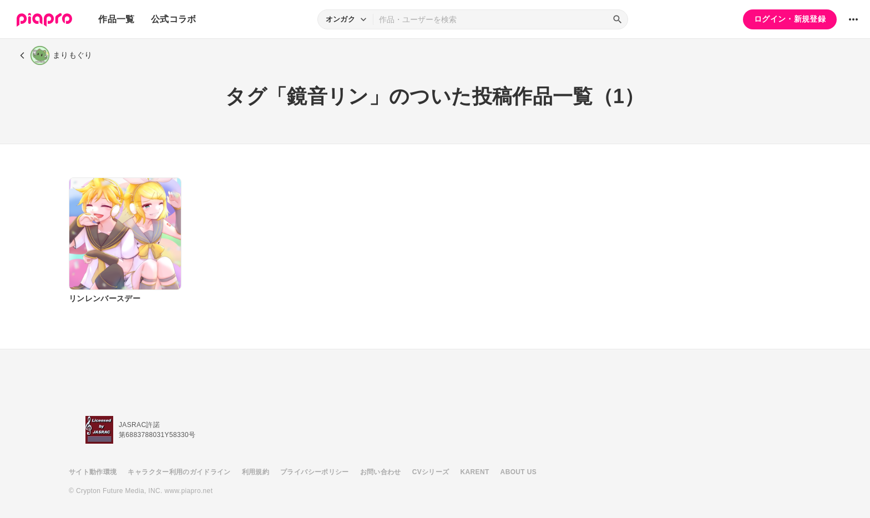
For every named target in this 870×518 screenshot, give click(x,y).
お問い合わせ (380, 472)
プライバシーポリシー (314, 472)
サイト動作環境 (93, 472)
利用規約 (255, 472)
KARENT (475, 472)
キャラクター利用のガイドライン (179, 472)
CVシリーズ (430, 472)
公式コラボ (173, 19)
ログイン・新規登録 (790, 18)
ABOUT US (518, 472)
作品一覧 (116, 19)
